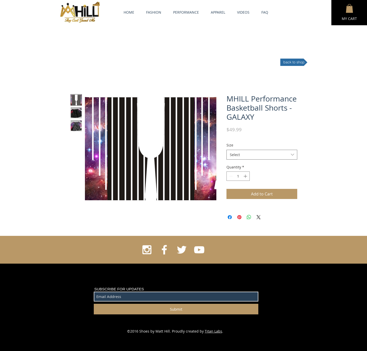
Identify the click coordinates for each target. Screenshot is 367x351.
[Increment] (246, 176)
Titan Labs (213, 331)
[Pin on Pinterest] (239, 217)
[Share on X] (259, 217)
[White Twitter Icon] (181, 249)
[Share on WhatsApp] (249, 217)
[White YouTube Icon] (199, 249)
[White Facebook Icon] (164, 249)
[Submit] (176, 309)
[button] (349, 8)
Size (229, 145)
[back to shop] (293, 62)
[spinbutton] (238, 176)
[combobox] (261, 155)
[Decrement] (230, 176)
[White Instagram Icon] (147, 249)
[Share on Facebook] (230, 217)
